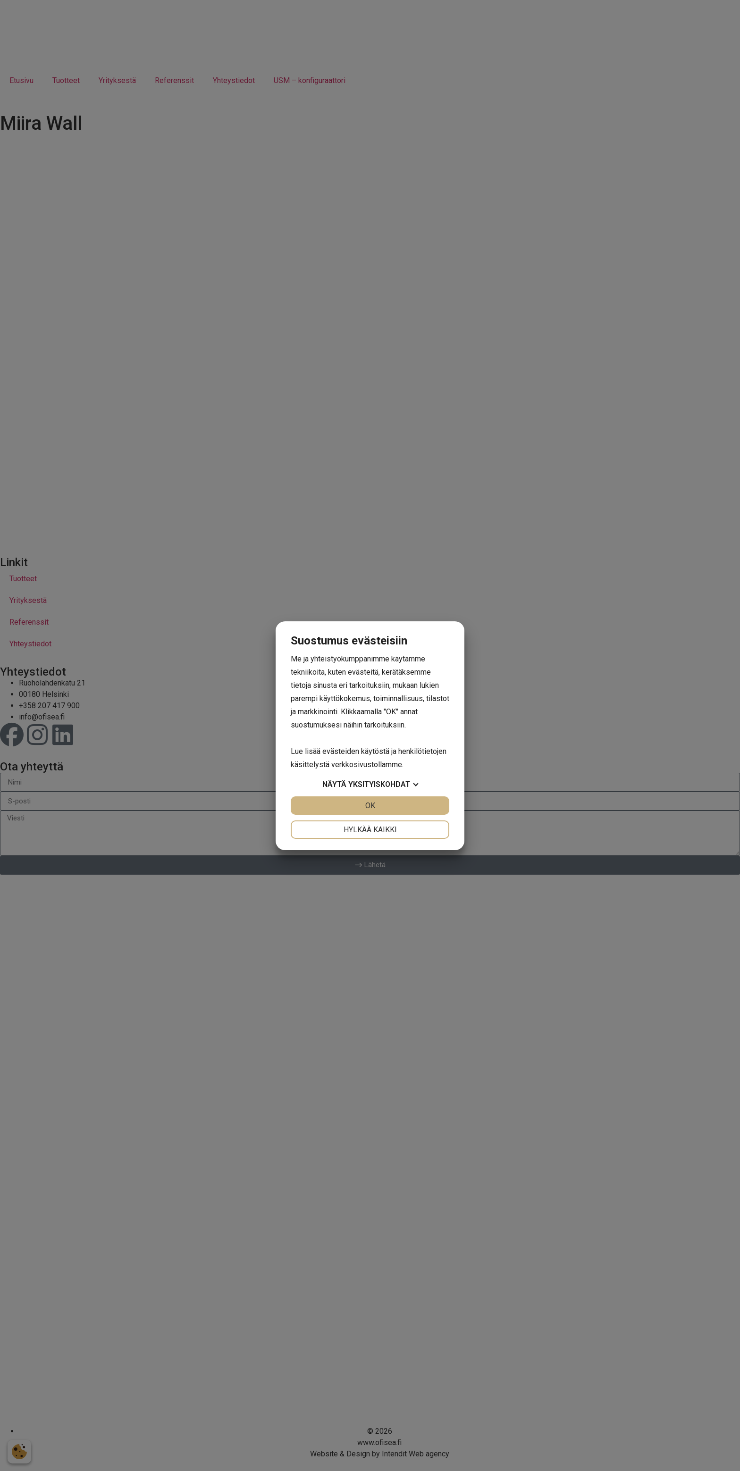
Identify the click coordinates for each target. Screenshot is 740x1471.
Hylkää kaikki (370, 829)
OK (370, 805)
